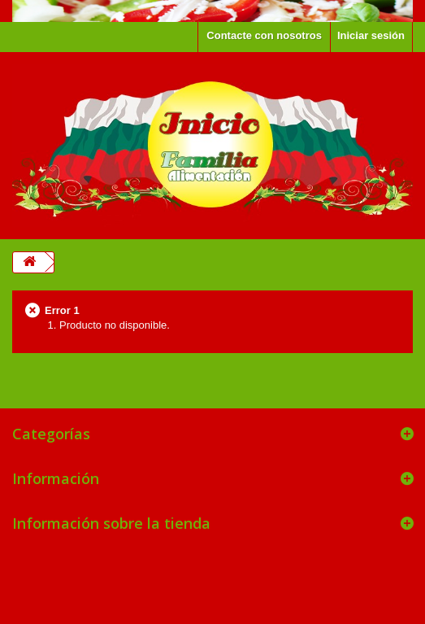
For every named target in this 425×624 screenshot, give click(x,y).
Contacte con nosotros (264, 35)
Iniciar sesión (371, 35)
